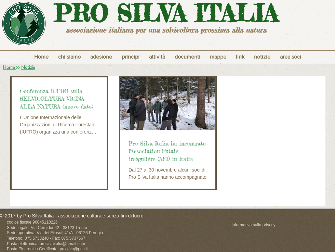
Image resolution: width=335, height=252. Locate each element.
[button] (130, 57)
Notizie (28, 67)
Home (9, 67)
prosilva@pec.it (74, 249)
